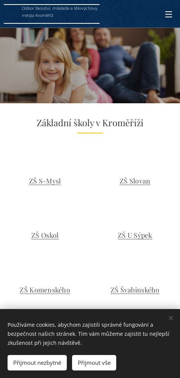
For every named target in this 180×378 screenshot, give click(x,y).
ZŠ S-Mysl (45, 180)
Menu (168, 14)
